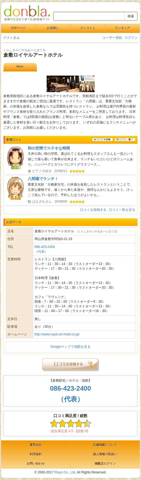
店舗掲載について (105, 444)
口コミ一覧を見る (122, 210)
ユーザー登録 (112, 38)
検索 (131, 16)
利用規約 (36, 454)
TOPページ (18, 28)
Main (20, 66)
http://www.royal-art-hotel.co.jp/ (57, 334)
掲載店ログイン (105, 463)
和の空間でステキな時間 (49, 148)
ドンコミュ (87, 28)
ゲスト (8, 38)
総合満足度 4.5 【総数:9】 (70, 431)
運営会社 (36, 444)
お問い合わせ (36, 463)
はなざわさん (42, 201)
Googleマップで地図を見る (70, 347)
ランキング (122, 28)
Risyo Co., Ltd (64, 472)
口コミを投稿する (93, 210)
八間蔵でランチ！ (43, 178)
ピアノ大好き (42, 171)
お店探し (53, 28)
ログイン (131, 38)
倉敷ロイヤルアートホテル (33, 55)
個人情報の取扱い (105, 454)
